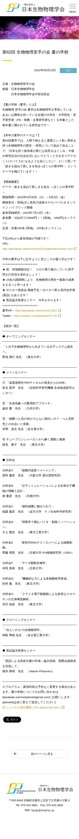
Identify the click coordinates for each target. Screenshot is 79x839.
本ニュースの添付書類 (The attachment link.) (31, 707)
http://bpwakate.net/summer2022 (36, 310)
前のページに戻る (33, 754)
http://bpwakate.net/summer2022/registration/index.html (37, 248)
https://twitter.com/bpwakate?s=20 (35, 315)
